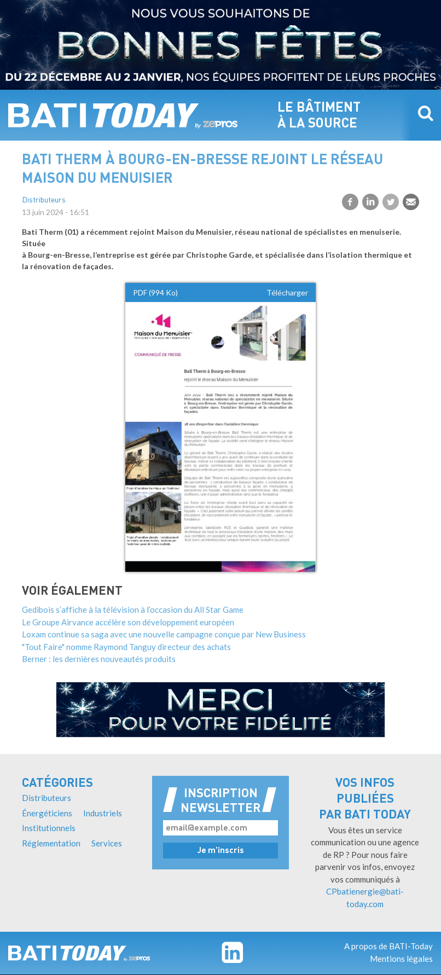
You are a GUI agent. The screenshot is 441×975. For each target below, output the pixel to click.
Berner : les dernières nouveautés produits (99, 659)
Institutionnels (49, 828)
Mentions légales (401, 959)
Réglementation (51, 843)
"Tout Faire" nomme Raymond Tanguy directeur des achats (126, 647)
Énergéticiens (47, 813)
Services (106, 843)
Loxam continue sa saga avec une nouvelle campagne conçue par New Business (164, 634)
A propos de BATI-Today (388, 946)
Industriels (102, 813)
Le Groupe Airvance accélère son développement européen (128, 622)
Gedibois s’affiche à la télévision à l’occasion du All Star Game (132, 609)
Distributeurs (44, 200)
